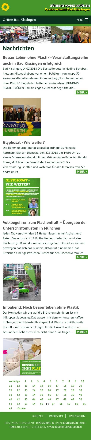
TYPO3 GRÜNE (43, 423)
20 (80, 385)
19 (72, 385)
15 (41, 385)
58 (61, 404)
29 (72, 390)
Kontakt (37, 416)
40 (80, 394)
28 (64, 390)
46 (49, 399)
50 (80, 399)
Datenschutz (77, 416)
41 (10, 399)
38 (64, 394)
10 (82, 381)
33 (26, 394)
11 (10, 385)
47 (57, 399)
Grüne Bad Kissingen (19, 20)
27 (57, 390)
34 (33, 394)
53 (26, 404)
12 (18, 385)
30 (80, 390)
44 (33, 399)
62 (10, 408)
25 (41, 390)
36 (49, 394)
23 (26, 390)
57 (53, 404)
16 (49, 385)
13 (26, 385)
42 (18, 399)
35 (41, 394)
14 (33, 385)
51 (10, 404)
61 (84, 404)
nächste (21, 408)
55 (41, 404)
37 (57, 394)
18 (64, 385)
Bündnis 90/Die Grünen (70, 5)
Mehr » (82, 92)
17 (57, 385)
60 (76, 404)
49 (72, 399)
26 (49, 390)
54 (33, 404)
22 (18, 390)
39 (72, 394)
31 (10, 394)
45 (41, 399)
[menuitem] (38, 416)
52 (18, 404)
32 (18, 394)
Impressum (56, 416)
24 (33, 390)
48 (64, 399)
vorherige (14, 381)
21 (10, 390)
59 (68, 404)
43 (26, 399)
